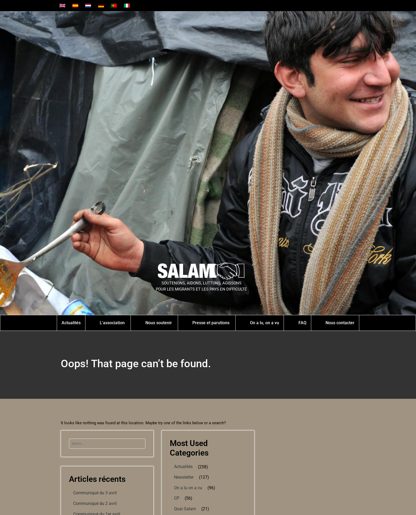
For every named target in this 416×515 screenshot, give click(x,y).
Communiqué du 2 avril (95, 503)
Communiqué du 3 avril (95, 492)
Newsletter (184, 477)
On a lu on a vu (188, 487)
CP (176, 498)
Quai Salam (185, 508)
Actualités (183, 466)
